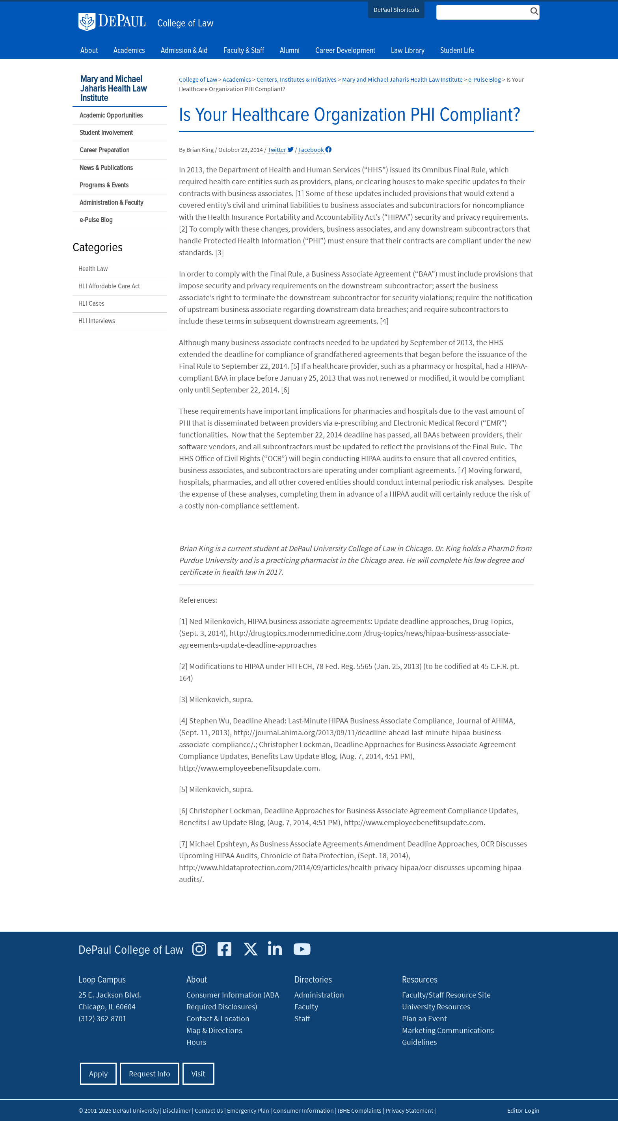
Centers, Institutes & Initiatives (297, 79)
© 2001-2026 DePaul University (118, 1110)
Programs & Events (104, 185)
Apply (98, 1073)
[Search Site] (488, 12)
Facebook (314, 149)
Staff (302, 1018)
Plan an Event (424, 1018)
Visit (198, 1073)
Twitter (281, 149)
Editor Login (523, 1110)
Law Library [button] (407, 51)
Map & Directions (214, 1030)
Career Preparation (104, 150)
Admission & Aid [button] (184, 51)
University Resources (436, 1006)
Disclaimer (177, 1110)
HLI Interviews (96, 321)
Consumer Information (303, 1110)
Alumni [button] (290, 51)
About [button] (89, 51)
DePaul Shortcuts (396, 9)
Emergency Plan (248, 1110)
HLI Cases (91, 303)
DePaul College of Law (130, 950)
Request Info (149, 1073)
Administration (319, 995)
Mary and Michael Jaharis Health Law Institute (113, 89)
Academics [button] (129, 51)
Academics (237, 79)
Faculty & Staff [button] (243, 51)
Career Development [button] (345, 51)
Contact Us (209, 1110)
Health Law (93, 269)
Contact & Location (217, 1018)
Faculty (306, 1006)
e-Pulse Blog (96, 220)
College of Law (185, 23)
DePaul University (115, 22)
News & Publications (106, 168)
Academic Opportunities (111, 115)
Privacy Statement (409, 1110)
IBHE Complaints (360, 1110)
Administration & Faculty (111, 202)
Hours (196, 1042)
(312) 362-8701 (102, 1018)
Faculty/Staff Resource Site (446, 995)
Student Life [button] (457, 51)
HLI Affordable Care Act (109, 286)
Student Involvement (106, 133)
